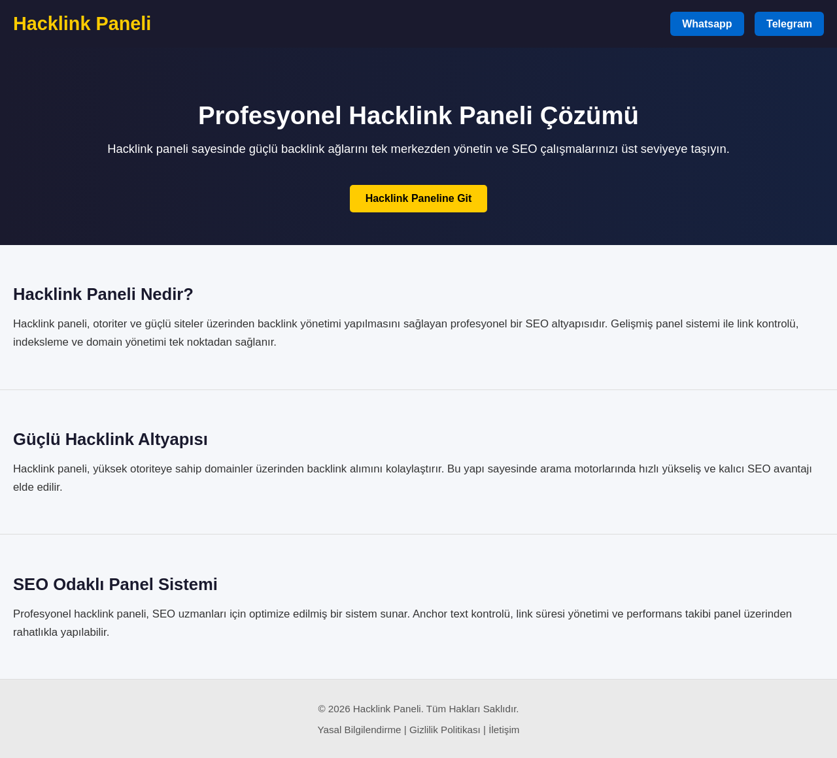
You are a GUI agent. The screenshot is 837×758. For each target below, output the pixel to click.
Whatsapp (707, 23)
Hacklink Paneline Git (419, 198)
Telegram (789, 23)
